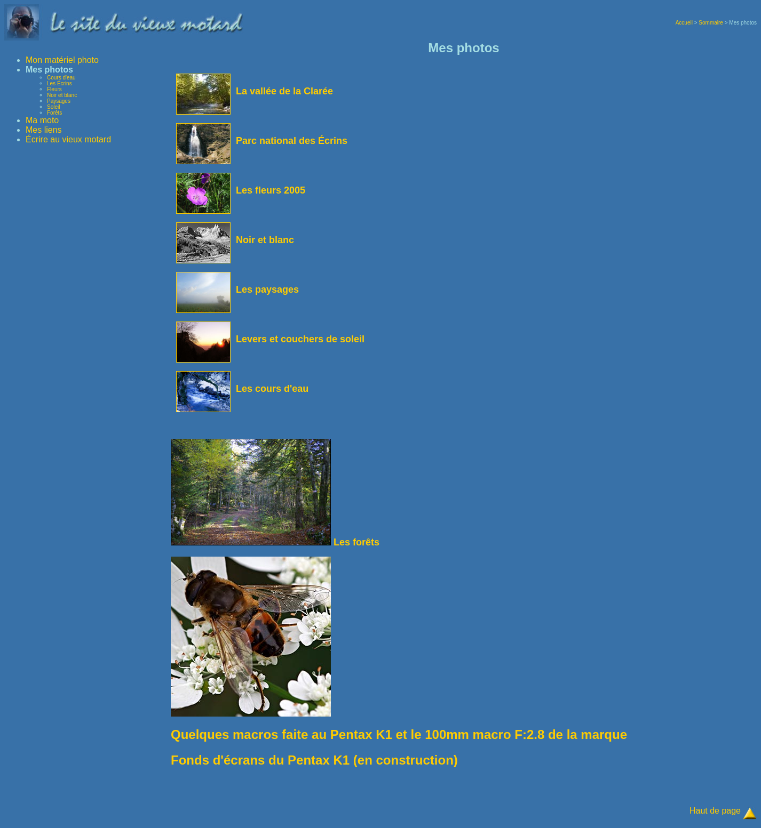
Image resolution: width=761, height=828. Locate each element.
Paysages (58, 101)
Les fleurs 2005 (240, 190)
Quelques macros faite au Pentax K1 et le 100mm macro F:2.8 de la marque (399, 734)
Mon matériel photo (62, 60)
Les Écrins (59, 83)
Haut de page (715, 810)
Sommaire (711, 23)
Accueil (684, 23)
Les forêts (275, 542)
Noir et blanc (62, 95)
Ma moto (42, 120)
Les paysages (237, 289)
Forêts (54, 113)
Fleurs (54, 89)
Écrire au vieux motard (68, 139)
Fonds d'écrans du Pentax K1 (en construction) (314, 760)
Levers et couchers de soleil (270, 339)
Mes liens (44, 129)
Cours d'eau (61, 78)
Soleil (53, 107)
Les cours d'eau (242, 388)
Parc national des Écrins (261, 140)
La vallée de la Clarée (254, 91)
